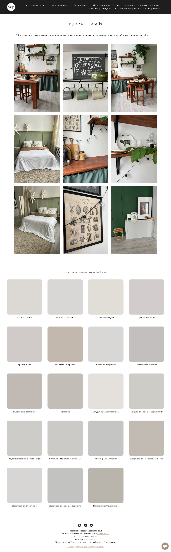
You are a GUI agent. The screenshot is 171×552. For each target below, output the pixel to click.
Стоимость (145, 5)
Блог (147, 9)
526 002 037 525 (103, 536)
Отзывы (138, 9)
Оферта (70, 549)
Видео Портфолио (60, 5)
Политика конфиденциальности (89, 549)
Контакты (157, 9)
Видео (118, 5)
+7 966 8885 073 (90, 542)
